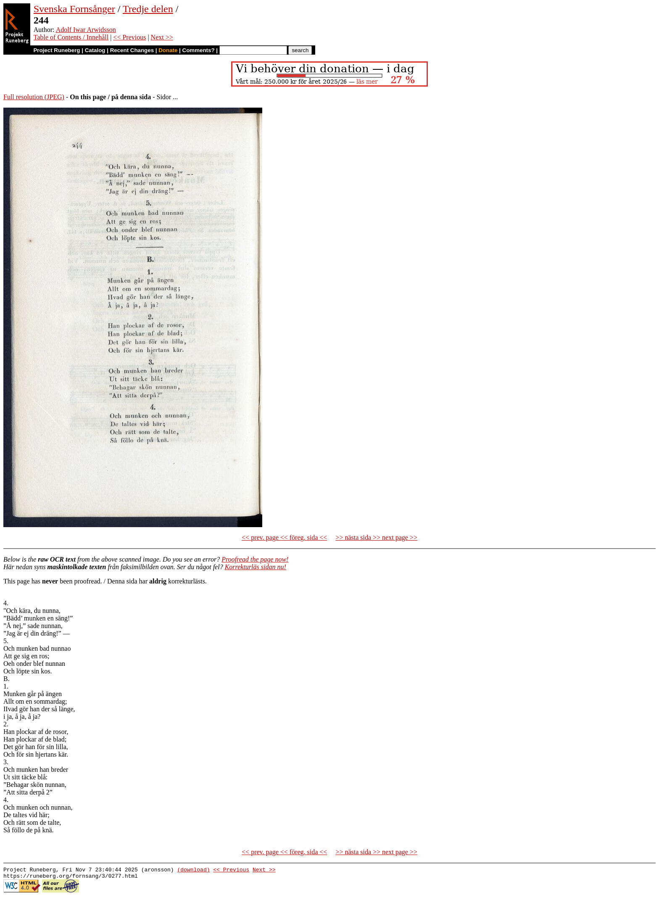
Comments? (198, 50)
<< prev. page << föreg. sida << (284, 537)
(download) (193, 870)
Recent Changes (132, 50)
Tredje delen (148, 8)
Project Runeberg (56, 50)
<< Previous (129, 37)
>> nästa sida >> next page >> (376, 537)
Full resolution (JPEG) (33, 96)
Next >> (162, 37)
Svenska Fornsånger (74, 8)
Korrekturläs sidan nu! (255, 566)
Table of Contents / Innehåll (71, 37)
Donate (167, 50)
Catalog (95, 50)
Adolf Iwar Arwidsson (86, 29)
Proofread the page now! (254, 559)
